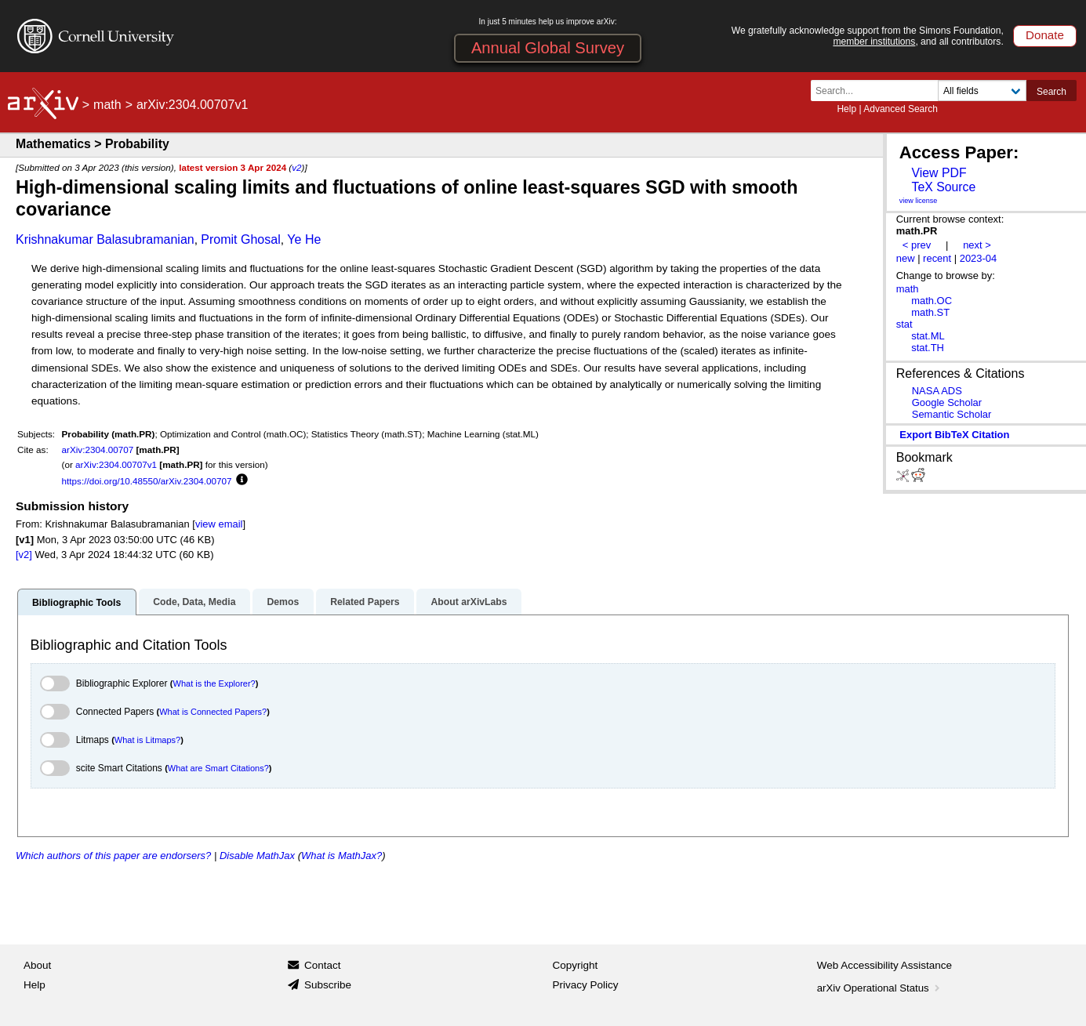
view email (218, 524)
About (37, 965)
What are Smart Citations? (218, 768)
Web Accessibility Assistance (884, 965)
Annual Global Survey (547, 47)
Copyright (575, 965)
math (107, 104)
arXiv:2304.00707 (98, 449)
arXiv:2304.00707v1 (116, 464)
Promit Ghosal (240, 239)
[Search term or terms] (879, 90)
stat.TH (927, 347)
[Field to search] (982, 90)
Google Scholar (947, 402)
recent (937, 258)
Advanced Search (900, 108)
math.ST (930, 312)
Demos (283, 601)
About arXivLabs (468, 601)
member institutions (874, 41)
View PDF (938, 172)
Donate (1045, 35)
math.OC (931, 300)
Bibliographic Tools (76, 602)
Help (846, 108)
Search (1051, 91)
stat (904, 324)
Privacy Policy (586, 985)
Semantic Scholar (952, 414)
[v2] (24, 554)
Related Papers (364, 601)
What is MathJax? (341, 855)
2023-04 (978, 258)
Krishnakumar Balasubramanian (105, 239)
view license (918, 201)
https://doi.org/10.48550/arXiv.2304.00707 (147, 481)
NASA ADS (937, 391)
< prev (917, 245)
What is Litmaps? (147, 740)
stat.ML (927, 336)
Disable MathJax (257, 855)
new (905, 258)
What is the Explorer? (214, 683)
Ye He (304, 239)
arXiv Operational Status (880, 988)
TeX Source (943, 187)
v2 (296, 167)
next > (977, 245)
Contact (322, 965)
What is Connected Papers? (213, 711)
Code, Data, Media (194, 601)
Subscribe (327, 985)
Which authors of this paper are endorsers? (113, 855)
